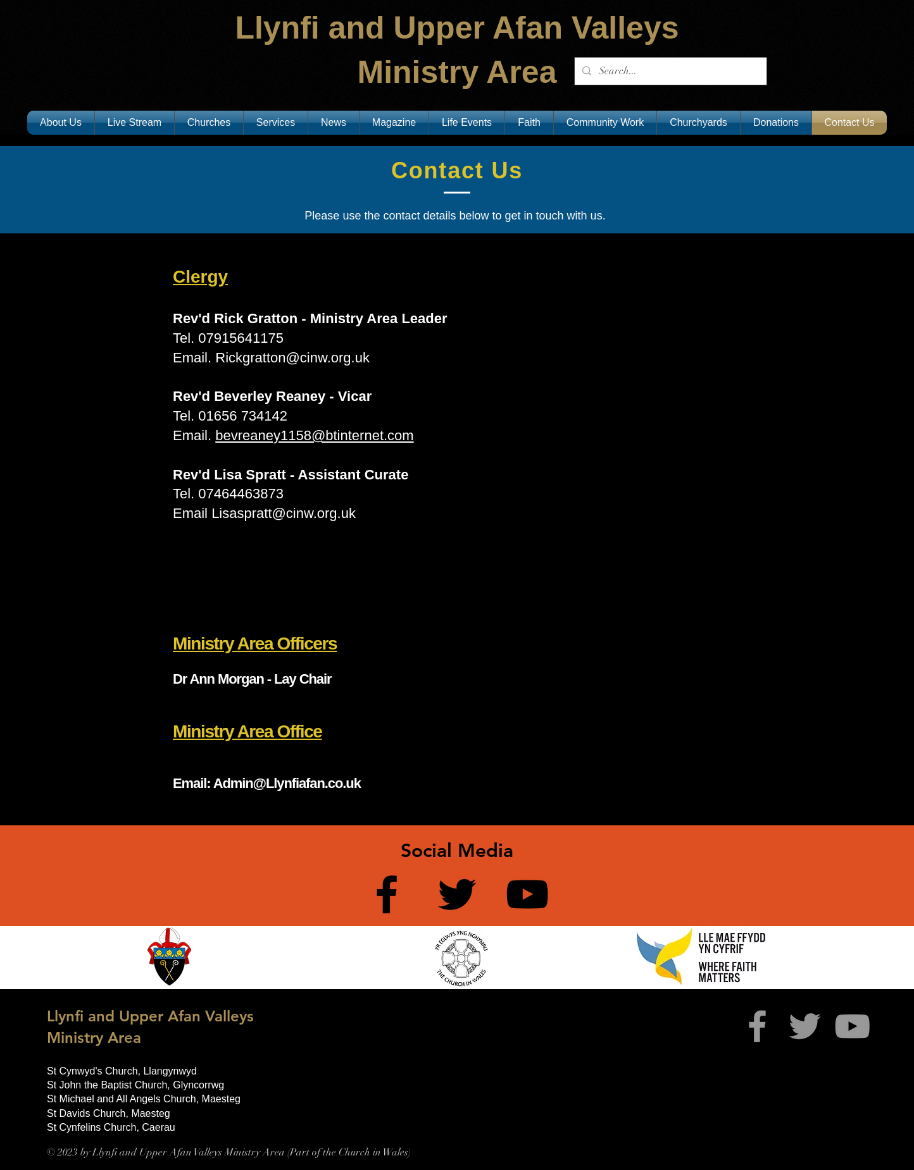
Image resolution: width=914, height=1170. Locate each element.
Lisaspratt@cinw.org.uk (283, 513)
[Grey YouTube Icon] (852, 1026)
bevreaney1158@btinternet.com (314, 435)
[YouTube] (527, 894)
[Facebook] (386, 894)
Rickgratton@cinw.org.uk (292, 358)
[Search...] (669, 71)
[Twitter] (457, 894)
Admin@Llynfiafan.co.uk (287, 783)
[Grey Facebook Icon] (757, 1026)
